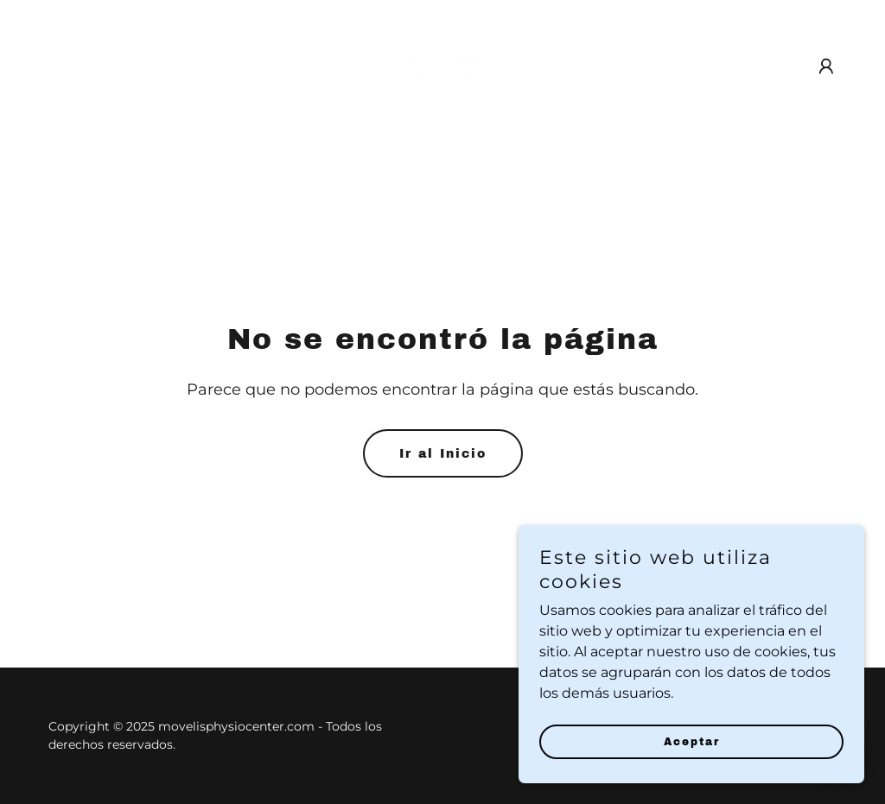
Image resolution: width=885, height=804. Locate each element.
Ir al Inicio (443, 453)
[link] (442, 65)
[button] (826, 66)
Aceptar (692, 766)
